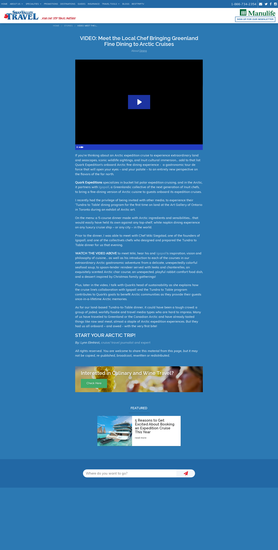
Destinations (67, 4)
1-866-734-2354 (243, 4)
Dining (143, 50)
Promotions (51, 4)
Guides (81, 4)
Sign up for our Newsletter (255, 19)
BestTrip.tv (138, 4)
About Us (15, 4)
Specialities (32, 4)
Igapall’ (161, 253)
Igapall (103, 187)
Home (4, 4)
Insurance (94, 4)
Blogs (125, 4)
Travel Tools (109, 4)
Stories (68, 25)
